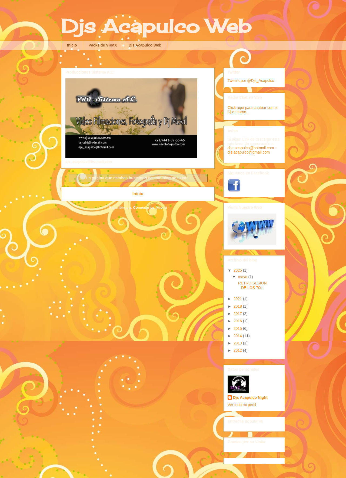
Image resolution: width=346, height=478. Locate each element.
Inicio (72, 45)
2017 (238, 313)
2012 (238, 350)
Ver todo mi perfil (242, 405)
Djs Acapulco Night (250, 397)
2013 (238, 343)
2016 (238, 321)
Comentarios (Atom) (150, 207)
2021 (238, 299)
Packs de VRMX (103, 45)
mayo (243, 277)
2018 (238, 306)
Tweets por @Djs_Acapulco (251, 80)
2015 (238, 328)
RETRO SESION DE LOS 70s (252, 285)
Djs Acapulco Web (156, 26)
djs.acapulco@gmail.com (249, 152)
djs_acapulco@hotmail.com (251, 148)
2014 (238, 336)
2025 (238, 270)
